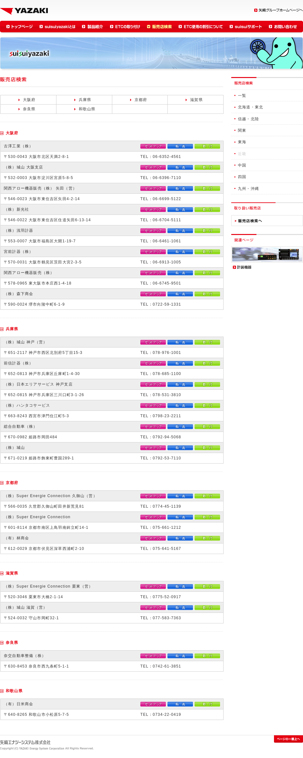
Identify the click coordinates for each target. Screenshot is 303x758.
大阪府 (29, 100)
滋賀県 (196, 100)
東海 (242, 142)
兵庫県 (85, 100)
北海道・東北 (250, 107)
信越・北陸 (248, 119)
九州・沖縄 (248, 188)
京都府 (141, 100)
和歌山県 (87, 109)
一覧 (242, 95)
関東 (242, 130)
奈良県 (29, 109)
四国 (242, 177)
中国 (242, 165)
